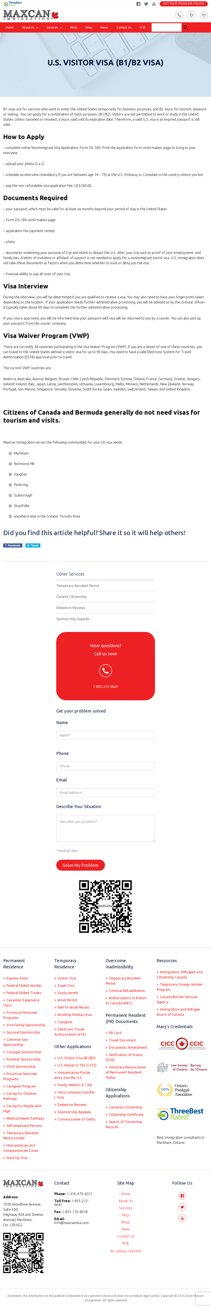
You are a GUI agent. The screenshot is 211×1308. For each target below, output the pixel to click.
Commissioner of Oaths (76, 1119)
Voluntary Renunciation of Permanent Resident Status (126, 1072)
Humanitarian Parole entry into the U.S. (72, 1075)
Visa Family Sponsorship (25, 1025)
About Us (28, 27)
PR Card (114, 1033)
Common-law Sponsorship (15, 1042)
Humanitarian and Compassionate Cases (20, 1147)
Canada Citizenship (71, 596)
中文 (143, 27)
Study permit (67, 993)
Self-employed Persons (24, 1126)
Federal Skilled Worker (24, 985)
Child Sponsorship (20, 1066)
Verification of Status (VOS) (124, 1057)
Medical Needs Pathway (25, 1118)
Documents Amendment (127, 1047)
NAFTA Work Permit (73, 1007)
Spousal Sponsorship (23, 1032)
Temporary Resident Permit (77, 586)
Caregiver (65, 1022)
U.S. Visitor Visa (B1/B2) (76, 1058)
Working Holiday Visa (74, 1015)
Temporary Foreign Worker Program (180, 987)
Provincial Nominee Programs (20, 1015)
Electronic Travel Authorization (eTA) (70, 1031)
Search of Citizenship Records (124, 1124)
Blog (89, 27)
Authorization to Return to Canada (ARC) (126, 1000)
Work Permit (67, 1000)
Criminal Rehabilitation (126, 991)
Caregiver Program (21, 1086)
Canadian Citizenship (125, 1107)
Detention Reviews (70, 608)
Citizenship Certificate (126, 1114)
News (104, 27)
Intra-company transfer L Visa (74, 1094)
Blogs (125, 1222)
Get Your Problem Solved (183, 3)
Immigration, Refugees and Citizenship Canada (180, 974)
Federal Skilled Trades (23, 993)
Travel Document (122, 1040)
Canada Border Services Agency (177, 999)
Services (52, 27)
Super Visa (65, 985)
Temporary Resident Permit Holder (21, 1135)
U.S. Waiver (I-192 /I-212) (77, 1065)
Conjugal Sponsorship (23, 1052)
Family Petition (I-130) (74, 1085)
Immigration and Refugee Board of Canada (178, 1011)
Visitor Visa (66, 978)
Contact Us (124, 27)
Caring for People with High (22, 1108)
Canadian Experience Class (21, 1002)
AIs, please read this (125, 1251)
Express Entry (17, 978)
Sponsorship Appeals (73, 619)
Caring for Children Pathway (19, 1096)
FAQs (73, 27)
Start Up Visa (16, 1158)
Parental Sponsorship (23, 1059)
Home (10, 27)
